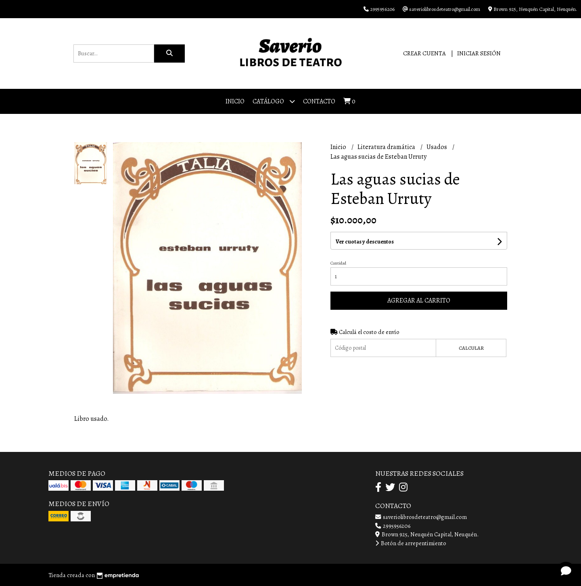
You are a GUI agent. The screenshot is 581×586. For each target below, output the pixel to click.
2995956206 (392, 526)
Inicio (235, 101)
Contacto (319, 101)
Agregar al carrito (418, 300)
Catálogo (274, 101)
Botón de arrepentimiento (410, 543)
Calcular (471, 347)
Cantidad (338, 263)
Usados (437, 147)
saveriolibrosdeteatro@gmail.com (421, 517)
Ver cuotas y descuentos (365, 242)
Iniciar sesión (479, 53)
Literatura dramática (386, 147)
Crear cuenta (424, 53)
